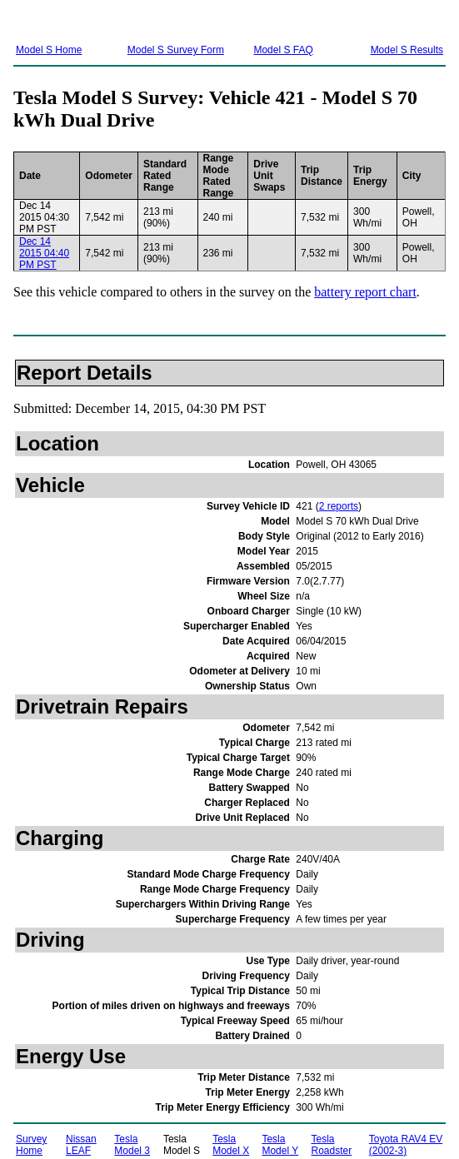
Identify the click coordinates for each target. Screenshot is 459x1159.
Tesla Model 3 (132, 1145)
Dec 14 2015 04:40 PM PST (44, 253)
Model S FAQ (282, 50)
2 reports (338, 506)
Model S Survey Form (175, 50)
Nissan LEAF (81, 1145)
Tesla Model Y (280, 1145)
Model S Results (407, 50)
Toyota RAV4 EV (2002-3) (406, 1145)
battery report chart (365, 292)
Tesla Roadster (332, 1145)
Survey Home (31, 1145)
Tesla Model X (230, 1145)
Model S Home (49, 50)
